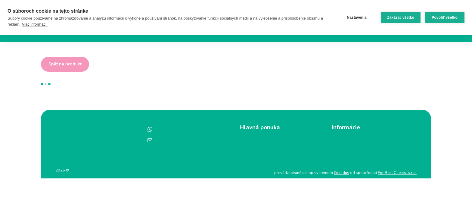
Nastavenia (356, 17)
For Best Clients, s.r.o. (397, 172)
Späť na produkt (65, 64)
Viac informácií (35, 24)
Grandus (341, 172)
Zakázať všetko (400, 17)
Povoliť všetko (445, 17)
